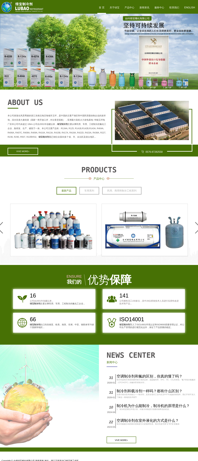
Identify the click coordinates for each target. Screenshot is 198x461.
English (189, 7)
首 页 (101, 7)
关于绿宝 (114, 7)
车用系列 (89, 190)
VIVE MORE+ (22, 151)
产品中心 (129, 7)
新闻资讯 (144, 7)
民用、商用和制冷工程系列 (121, 190)
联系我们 (174, 7)
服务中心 (159, 7)
